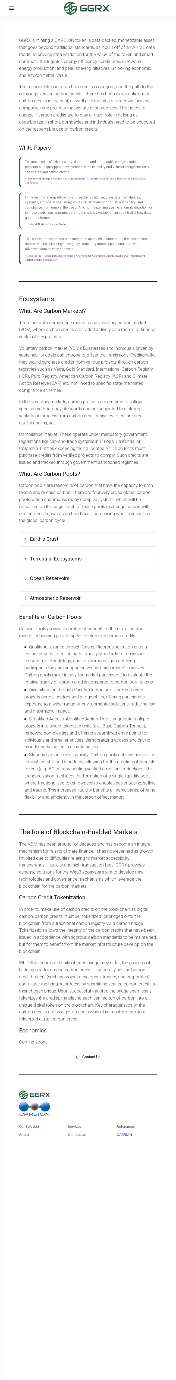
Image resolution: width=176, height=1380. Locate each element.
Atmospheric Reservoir (41, 591)
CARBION (124, 1140)
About (24, 1140)
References (126, 1132)
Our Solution (29, 1132)
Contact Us (77, 1140)
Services (74, 1132)
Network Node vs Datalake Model (47, 224)
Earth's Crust (31, 535)
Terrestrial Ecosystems (41, 560)
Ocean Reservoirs (36, 575)
